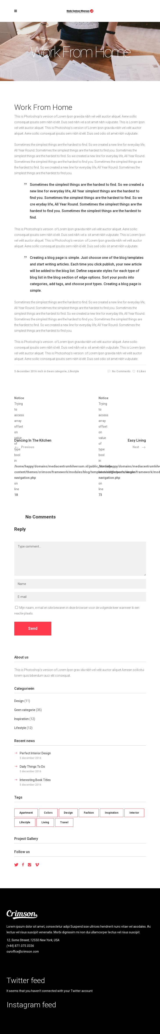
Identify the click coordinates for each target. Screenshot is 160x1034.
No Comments (119, 371)
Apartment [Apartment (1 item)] (26, 812)
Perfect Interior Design (35, 753)
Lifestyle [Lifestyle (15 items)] (24, 822)
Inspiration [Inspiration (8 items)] (111, 812)
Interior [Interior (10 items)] (134, 812)
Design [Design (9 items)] (68, 812)
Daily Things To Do (32, 766)
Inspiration (21, 719)
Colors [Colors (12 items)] (48, 812)
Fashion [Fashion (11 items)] (89, 812)
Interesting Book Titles (35, 780)
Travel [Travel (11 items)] (64, 822)
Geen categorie (57, 371)
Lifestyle (73, 371)
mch (40, 371)
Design (19, 701)
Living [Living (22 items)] (45, 822)
